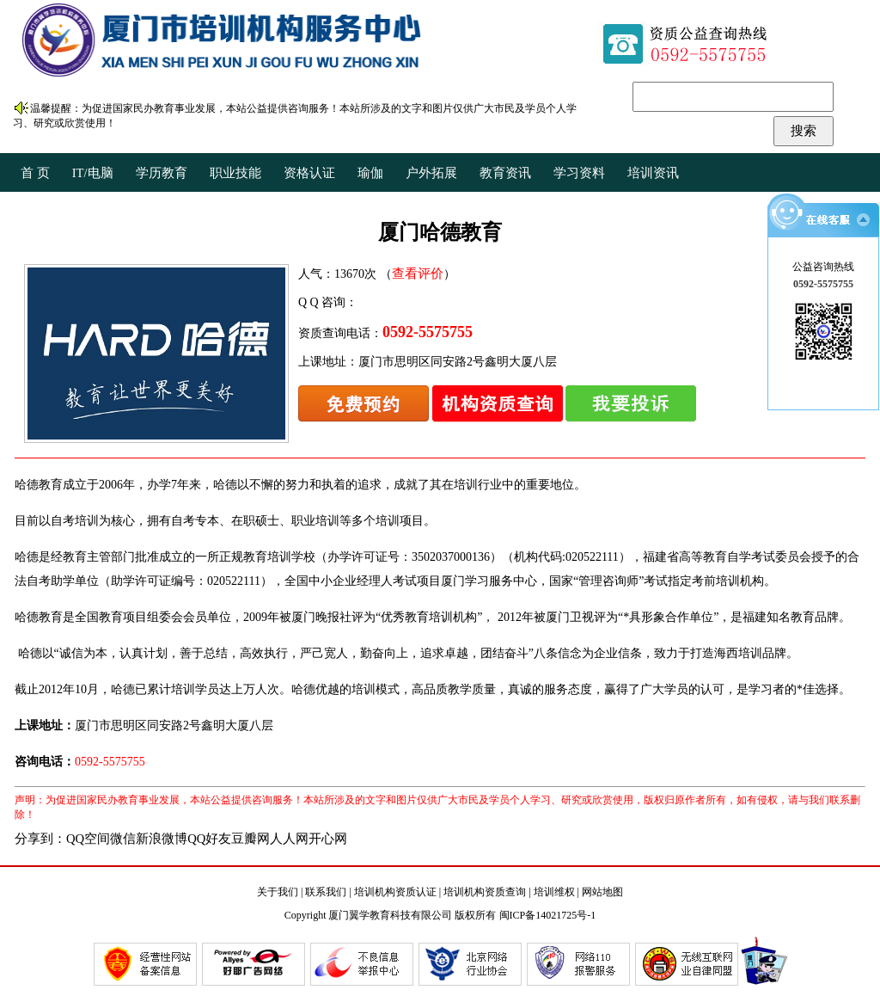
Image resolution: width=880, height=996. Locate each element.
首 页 (35, 173)
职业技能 (235, 173)
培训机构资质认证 (395, 892)
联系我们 (325, 892)
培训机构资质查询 (484, 892)
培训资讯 (653, 173)
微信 (123, 838)
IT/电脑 (92, 173)
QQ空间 (88, 838)
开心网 (328, 838)
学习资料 (579, 173)
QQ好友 (209, 838)
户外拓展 (431, 173)
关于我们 (277, 892)
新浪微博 (161, 838)
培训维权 (554, 892)
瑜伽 (370, 173)
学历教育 (161, 173)
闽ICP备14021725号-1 (547, 915)
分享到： (40, 838)
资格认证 (309, 173)
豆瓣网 (250, 838)
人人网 (289, 838)
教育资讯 (505, 173)
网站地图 (602, 892)
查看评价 (417, 273)
